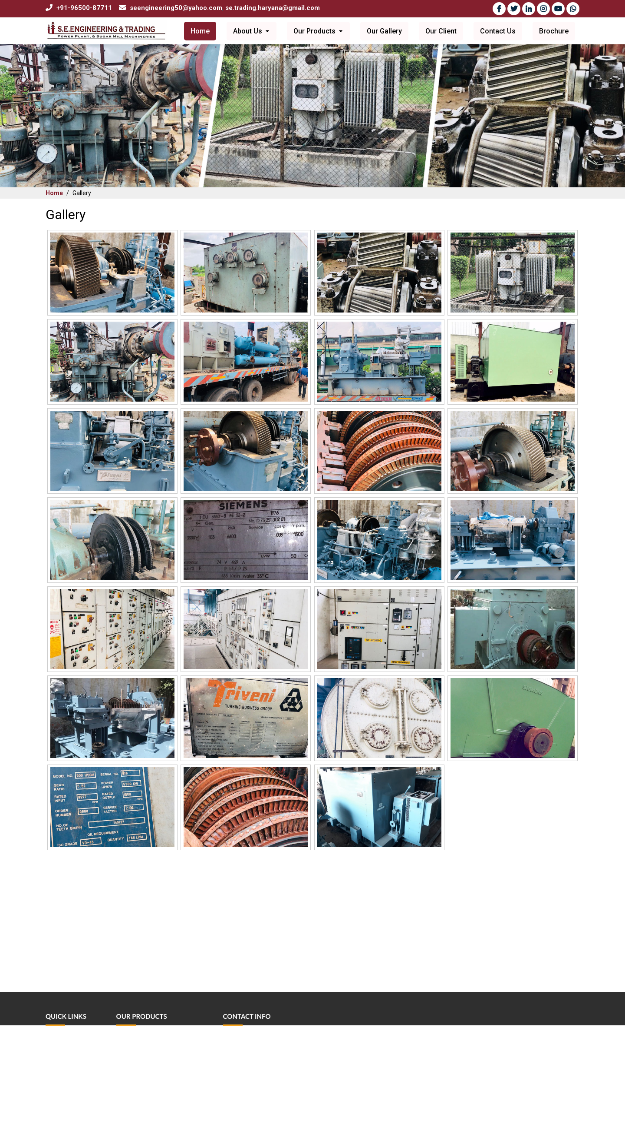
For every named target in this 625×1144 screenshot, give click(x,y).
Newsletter (60, 1125)
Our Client (441, 31)
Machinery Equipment (145, 1113)
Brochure (554, 31)
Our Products (318, 31)
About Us (251, 31)
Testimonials (62, 1113)
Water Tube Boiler (140, 1077)
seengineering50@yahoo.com (176, 8)
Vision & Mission (68, 1064)
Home (200, 31)
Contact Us (498, 31)
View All (127, 1137)
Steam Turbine (135, 1040)
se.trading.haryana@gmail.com (272, 8)
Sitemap (56, 1137)
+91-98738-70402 (258, 1083)
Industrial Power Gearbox (150, 1125)
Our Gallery (384, 31)
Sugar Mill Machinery (144, 1064)
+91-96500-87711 (84, 8)
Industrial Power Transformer (154, 1101)
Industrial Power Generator (152, 1052)
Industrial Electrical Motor (150, 1089)
